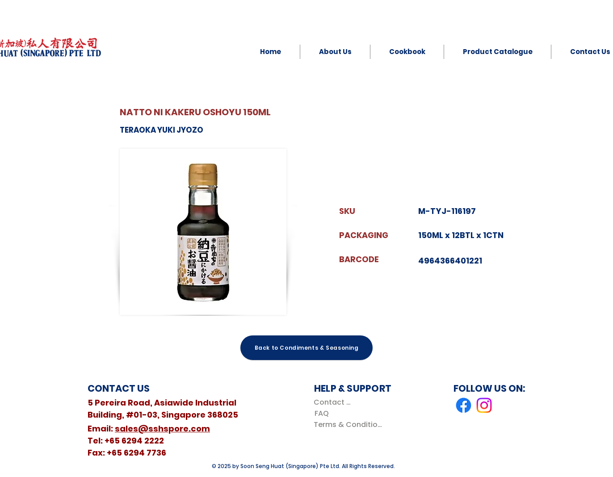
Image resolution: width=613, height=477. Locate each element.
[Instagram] (484, 405)
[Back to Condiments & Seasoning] (306, 347)
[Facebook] (463, 405)
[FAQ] (321, 413)
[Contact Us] (334, 402)
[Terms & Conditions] (350, 424)
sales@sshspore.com (162, 428)
